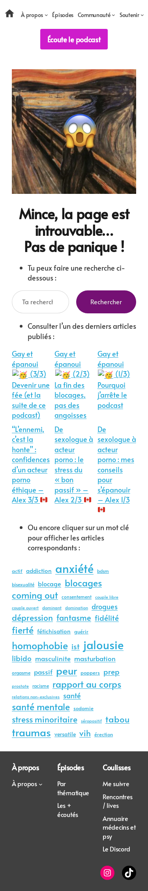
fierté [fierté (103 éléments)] (23, 629)
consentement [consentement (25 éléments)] (77, 596)
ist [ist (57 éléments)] (75, 645)
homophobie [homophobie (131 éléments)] (40, 644)
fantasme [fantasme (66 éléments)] (73, 617)
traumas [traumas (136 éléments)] (31, 731)
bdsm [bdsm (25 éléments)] (103, 570)
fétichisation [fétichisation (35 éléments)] (54, 630)
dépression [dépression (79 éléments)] (32, 616)
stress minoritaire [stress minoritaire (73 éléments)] (44, 718)
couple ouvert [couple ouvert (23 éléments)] (25, 607)
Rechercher (106, 301)
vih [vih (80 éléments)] (85, 732)
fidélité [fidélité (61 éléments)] (107, 617)
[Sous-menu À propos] (34, 14)
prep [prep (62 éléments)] (111, 670)
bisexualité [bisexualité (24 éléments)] (23, 583)
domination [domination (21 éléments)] (76, 607)
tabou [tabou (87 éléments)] (117, 718)
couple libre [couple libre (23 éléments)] (106, 596)
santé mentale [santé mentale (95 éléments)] (41, 706)
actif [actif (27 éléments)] (17, 570)
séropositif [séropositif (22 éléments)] (91, 720)
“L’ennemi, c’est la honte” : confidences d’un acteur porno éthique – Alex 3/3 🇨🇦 (31, 463)
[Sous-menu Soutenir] (132, 14)
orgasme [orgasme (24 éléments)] (21, 672)
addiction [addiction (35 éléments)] (39, 570)
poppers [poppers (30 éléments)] (90, 671)
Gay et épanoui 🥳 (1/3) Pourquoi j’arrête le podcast (116, 379)
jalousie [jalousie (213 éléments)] (103, 644)
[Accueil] (12, 14)
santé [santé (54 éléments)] (72, 695)
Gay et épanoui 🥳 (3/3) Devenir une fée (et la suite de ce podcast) (31, 384)
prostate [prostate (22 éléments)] (20, 685)
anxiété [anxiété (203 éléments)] (74, 567)
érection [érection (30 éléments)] (103, 733)
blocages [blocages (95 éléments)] (83, 582)
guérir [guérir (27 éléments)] (81, 630)
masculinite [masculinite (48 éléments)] (53, 657)
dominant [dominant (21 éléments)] (52, 607)
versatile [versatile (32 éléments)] (65, 733)
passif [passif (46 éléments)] (43, 671)
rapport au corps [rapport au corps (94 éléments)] (86, 683)
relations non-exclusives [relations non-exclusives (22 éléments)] (36, 696)
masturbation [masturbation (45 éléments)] (95, 657)
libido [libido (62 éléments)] (22, 657)
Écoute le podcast (73, 39)
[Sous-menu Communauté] (96, 14)
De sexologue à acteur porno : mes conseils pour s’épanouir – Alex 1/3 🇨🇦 (116, 468)
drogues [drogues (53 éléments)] (105, 606)
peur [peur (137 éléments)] (66, 670)
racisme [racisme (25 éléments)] (40, 685)
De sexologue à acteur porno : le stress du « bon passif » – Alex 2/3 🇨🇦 (73, 463)
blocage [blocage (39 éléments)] (49, 583)
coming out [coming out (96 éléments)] (35, 594)
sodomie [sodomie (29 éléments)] (83, 707)
